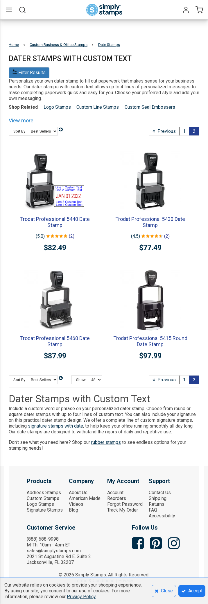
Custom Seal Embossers (150, 107)
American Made (85, 498)
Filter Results (29, 72)
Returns (156, 504)
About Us (78, 492)
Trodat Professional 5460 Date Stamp (55, 341)
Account (115, 492)
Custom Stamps (43, 498)
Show (81, 380)
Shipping (157, 498)
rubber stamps (106, 442)
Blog (73, 510)
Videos (76, 504)
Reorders (116, 498)
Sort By (19, 131)
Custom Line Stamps (97, 107)
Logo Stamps (57, 107)
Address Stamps (44, 492)
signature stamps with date (55, 426)
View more (21, 120)
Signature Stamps (45, 510)
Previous (164, 131)
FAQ (153, 510)
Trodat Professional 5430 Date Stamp (150, 222)
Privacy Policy (81, 596)
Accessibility (162, 516)
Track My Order (122, 510)
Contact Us (160, 492)
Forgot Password (125, 504)
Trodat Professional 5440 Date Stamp (55, 222)
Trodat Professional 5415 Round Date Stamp (150, 341)
